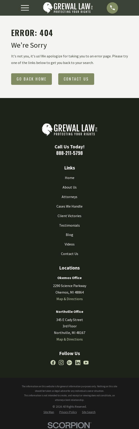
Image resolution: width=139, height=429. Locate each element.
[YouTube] (85, 362)
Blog (69, 234)
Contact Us (76, 79)
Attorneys (69, 196)
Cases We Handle (69, 206)
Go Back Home (31, 79)
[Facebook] (53, 362)
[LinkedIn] (77, 362)
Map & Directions (69, 299)
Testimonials (69, 225)
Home (69, 177)
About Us (70, 187)
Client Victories (69, 215)
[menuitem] (48, 412)
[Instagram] (61, 362)
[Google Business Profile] (69, 362)
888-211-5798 (69, 153)
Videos (70, 244)
